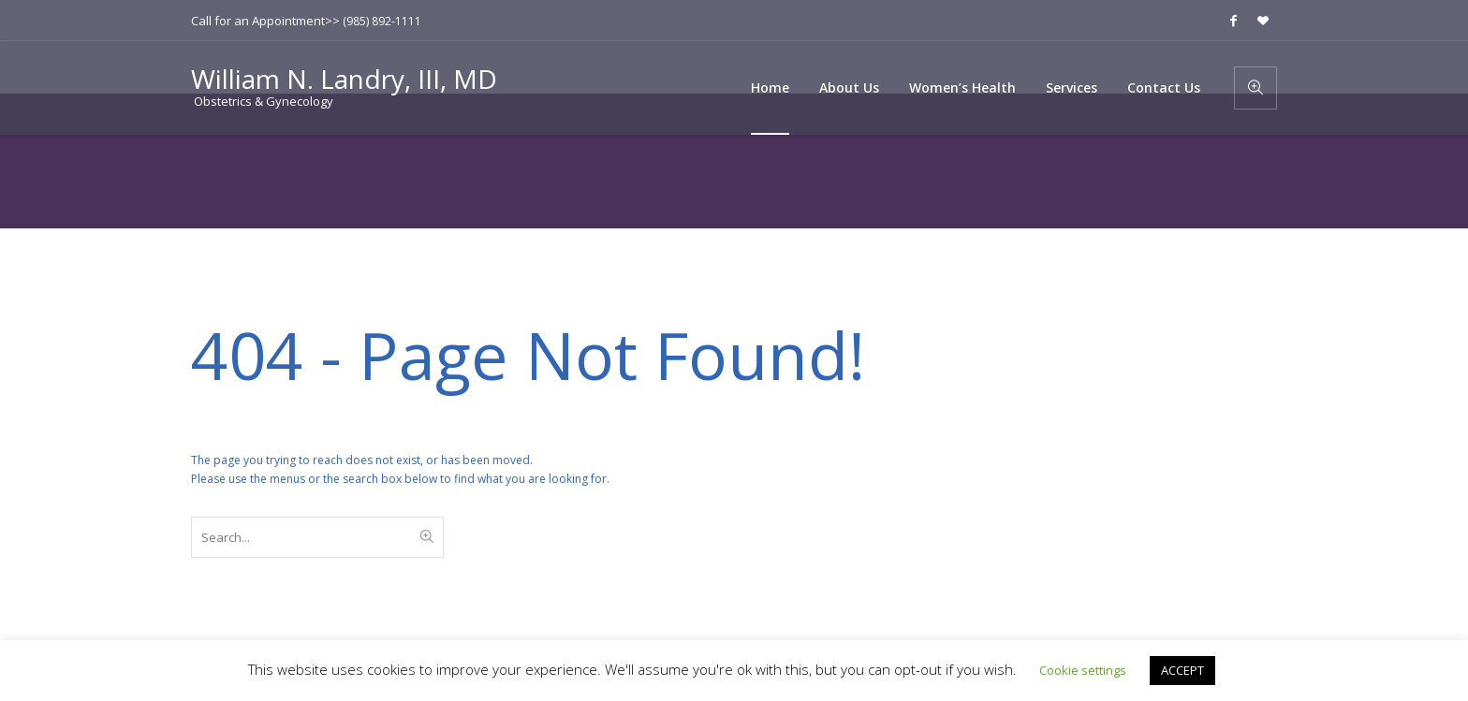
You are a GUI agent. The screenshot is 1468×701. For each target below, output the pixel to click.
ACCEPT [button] (1182, 670)
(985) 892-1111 (382, 21)
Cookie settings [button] (1082, 670)
